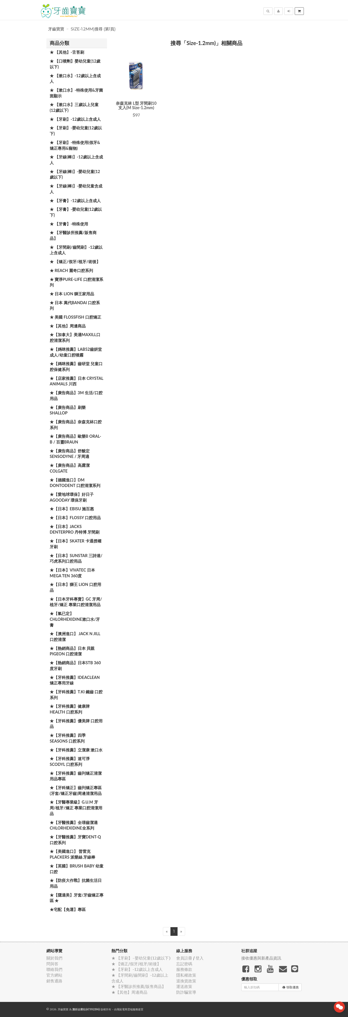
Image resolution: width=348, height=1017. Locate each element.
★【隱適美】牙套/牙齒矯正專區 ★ (76, 898)
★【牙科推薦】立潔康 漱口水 (76, 749)
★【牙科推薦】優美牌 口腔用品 (76, 723)
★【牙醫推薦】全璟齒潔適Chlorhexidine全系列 (74, 825)
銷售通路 (54, 980)
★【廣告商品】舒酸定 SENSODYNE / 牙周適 (70, 453)
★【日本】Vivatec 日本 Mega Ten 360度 (72, 573)
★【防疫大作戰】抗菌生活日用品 (76, 883)
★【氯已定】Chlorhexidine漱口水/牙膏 (75, 619)
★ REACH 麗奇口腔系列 (71, 270)
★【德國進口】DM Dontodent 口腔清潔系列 (75, 482)
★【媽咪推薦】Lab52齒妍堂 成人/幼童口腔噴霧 (76, 352)
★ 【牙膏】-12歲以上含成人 (75, 200)
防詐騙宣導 (186, 992)
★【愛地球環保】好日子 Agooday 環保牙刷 (72, 497)
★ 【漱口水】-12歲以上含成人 (75, 78)
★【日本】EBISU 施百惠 (72, 508)
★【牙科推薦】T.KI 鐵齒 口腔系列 (76, 694)
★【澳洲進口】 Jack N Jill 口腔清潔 (75, 636)
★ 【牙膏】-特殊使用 (69, 223)
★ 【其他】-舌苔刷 (67, 52)
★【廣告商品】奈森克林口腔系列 (76, 424)
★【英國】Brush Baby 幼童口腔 (76, 868)
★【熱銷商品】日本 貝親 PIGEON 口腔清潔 (72, 651)
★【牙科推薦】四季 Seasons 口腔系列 (68, 738)
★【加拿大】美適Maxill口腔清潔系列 (75, 337)
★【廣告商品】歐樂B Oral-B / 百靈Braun (75, 439)
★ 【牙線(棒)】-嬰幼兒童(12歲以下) (75, 174)
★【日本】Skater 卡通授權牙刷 (75, 543)
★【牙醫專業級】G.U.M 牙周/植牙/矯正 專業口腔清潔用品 (76, 808)
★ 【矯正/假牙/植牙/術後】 (75, 261)
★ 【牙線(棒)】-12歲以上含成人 (76, 159)
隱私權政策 (186, 975)
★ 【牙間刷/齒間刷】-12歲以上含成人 (76, 250)
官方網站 (54, 975)
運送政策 (184, 986)
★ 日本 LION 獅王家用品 (72, 293)
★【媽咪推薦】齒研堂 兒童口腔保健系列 (76, 366)
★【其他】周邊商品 (68, 325)
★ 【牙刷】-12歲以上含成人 (75, 119)
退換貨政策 (186, 980)
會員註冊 (184, 958)
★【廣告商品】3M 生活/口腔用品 (76, 395)
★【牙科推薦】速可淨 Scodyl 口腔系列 (70, 761)
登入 (200, 958)
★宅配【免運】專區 (68, 909)
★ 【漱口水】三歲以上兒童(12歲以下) (74, 107)
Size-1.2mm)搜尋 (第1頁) (93, 29)
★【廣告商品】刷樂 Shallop (68, 410)
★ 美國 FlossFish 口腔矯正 (75, 317)
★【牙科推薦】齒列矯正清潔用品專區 (76, 776)
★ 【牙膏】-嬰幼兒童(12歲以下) (76, 212)
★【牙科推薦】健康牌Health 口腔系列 (70, 709)
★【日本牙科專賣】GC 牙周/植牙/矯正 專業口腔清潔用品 (76, 602)
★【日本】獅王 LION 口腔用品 (75, 587)
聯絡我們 (54, 969)
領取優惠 (291, 987)
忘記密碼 (184, 963)
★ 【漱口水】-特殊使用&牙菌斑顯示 (76, 93)
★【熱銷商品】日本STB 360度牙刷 (75, 665)
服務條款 (184, 969)
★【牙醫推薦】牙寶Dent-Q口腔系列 (75, 839)
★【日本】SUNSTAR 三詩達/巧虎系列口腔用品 (76, 558)
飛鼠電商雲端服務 (127, 1009)
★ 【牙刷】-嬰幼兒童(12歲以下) (76, 130)
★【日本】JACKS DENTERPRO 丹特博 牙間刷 (74, 529)
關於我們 (54, 958)
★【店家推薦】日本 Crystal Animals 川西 (76, 381)
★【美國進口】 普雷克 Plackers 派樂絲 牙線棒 (72, 854)
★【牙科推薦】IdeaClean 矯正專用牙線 (75, 680)
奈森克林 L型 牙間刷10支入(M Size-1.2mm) (136, 105)
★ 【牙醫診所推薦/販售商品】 (73, 235)
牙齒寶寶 (56, 29)
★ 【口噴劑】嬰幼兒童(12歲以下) (75, 64)
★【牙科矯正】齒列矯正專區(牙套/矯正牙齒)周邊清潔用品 (76, 790)
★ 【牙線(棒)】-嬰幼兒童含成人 (76, 188)
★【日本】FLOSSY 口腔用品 (75, 517)
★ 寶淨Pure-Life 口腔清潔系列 (76, 282)
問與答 (52, 963)
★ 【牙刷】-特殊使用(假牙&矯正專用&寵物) (75, 145)
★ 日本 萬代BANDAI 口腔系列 (75, 305)
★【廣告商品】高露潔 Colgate (70, 468)
